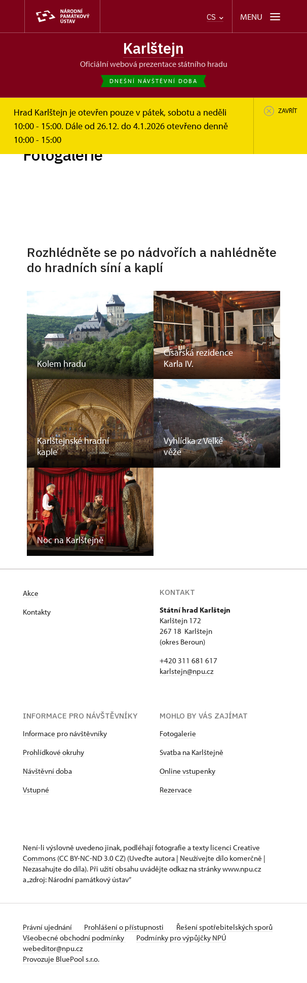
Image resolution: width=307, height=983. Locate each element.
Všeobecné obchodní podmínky (74, 938)
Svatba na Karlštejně (191, 753)
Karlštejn (154, 48)
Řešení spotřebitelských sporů (227, 927)
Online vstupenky (187, 771)
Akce (31, 593)
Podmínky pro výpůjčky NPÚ (183, 938)
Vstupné (36, 790)
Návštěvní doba (47, 771)
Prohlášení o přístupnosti (126, 927)
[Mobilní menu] (261, 16)
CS (215, 17)
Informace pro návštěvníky (65, 734)
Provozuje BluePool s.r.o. (61, 959)
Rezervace (176, 790)
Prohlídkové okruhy (53, 753)
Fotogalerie (178, 734)
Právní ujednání (48, 927)
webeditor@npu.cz (53, 949)
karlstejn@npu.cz (186, 671)
